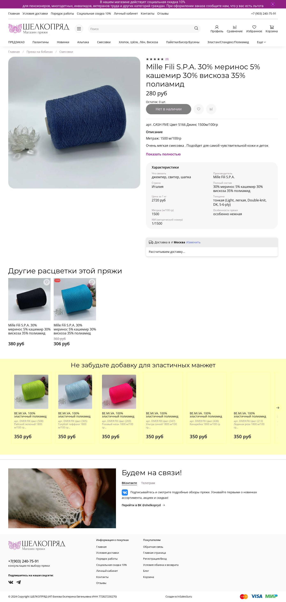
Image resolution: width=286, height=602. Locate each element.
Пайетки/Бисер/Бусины (182, 42)
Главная (14, 13)
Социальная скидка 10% (94, 13)
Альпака (83, 42)
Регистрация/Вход (155, 559)
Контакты (147, 13)
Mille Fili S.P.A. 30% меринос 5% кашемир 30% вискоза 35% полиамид (29, 329)
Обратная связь (153, 547)
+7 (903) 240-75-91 (263, 13)
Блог (146, 571)
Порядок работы (62, 13)
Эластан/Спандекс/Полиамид (228, 42)
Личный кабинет (126, 13)
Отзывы (163, 13)
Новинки (63, 42)
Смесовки (104, 42)
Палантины (40, 42)
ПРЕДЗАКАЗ (16, 42)
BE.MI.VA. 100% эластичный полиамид (27, 416)
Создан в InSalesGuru (179, 596)
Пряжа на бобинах (40, 52)
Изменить (193, 242)
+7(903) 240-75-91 (23, 561)
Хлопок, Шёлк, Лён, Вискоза (138, 42)
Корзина (148, 577)
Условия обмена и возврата (160, 565)
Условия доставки (35, 13)
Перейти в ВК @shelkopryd (143, 505)
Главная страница (154, 553)
